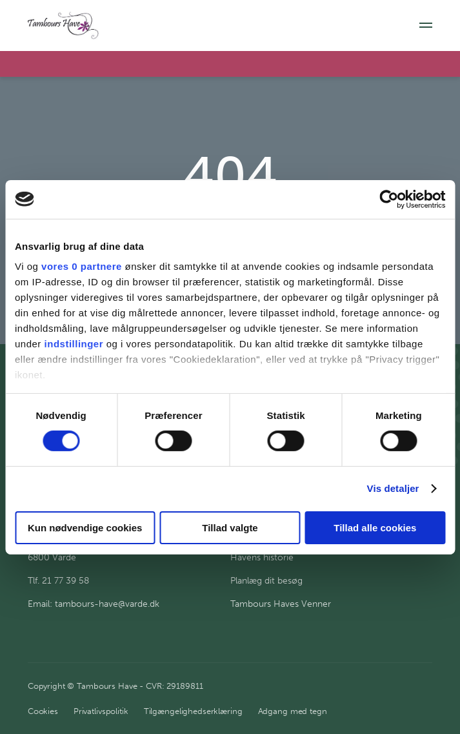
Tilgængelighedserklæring (193, 711)
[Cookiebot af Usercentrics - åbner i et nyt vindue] (388, 199)
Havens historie (262, 557)
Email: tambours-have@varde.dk (93, 603)
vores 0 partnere (81, 266)
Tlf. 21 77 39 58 (58, 580)
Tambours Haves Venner (280, 603)
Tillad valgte (229, 527)
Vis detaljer (393, 488)
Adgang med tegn (292, 711)
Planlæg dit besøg (266, 580)
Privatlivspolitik (101, 711)
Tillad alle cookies (375, 527)
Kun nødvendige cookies (85, 527)
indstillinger (74, 343)
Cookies (43, 711)
